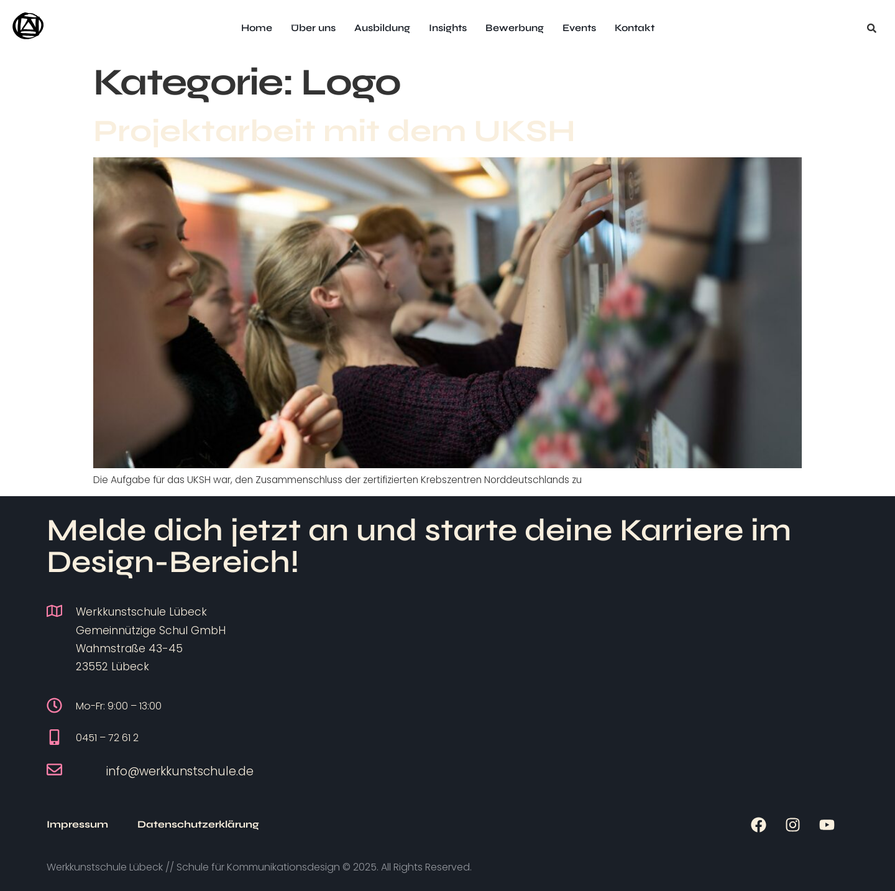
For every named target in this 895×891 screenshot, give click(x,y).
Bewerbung (514, 28)
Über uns (313, 28)
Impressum (77, 824)
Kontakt (634, 28)
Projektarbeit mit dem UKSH (334, 131)
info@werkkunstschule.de (180, 771)
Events (579, 28)
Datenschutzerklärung (198, 824)
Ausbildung (382, 28)
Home (256, 28)
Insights (448, 28)
